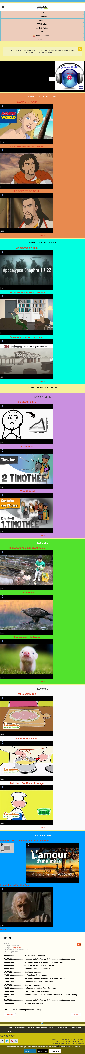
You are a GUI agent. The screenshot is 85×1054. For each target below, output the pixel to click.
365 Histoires (42, 24)
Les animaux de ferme (27, 637)
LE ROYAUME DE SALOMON (26, 146)
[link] (3, 7)
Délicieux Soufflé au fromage (27, 783)
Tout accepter (29, 1051)
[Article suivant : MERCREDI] (76, 1014)
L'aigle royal (27, 592)
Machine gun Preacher (13, 840)
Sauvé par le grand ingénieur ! (26, 337)
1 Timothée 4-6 (26, 491)
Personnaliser (55, 1051)
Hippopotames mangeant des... (27, 548)
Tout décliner (42, 1051)
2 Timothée (26, 446)
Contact (9, 1031)
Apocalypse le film (27, 247)
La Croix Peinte (42, 28)
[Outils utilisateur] (79, 944)
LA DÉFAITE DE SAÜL (27, 191)
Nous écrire (42, 40)
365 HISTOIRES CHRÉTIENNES (27, 292)
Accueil (42, 13)
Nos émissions (62, 1028)
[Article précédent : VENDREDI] (10, 1014)
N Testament (42, 20)
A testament (42, 17)
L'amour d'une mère (37, 840)
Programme (17, 948)
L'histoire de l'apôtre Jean (15, 885)
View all (42, 235)
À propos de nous (75, 1028)
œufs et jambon (27, 694)
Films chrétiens (41, 1028)
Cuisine (51, 1028)
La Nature (30, 1028)
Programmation (19, 1028)
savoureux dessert (27, 738)
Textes (42, 32)
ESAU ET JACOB (27, 101)
